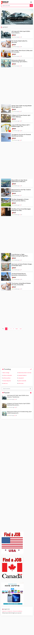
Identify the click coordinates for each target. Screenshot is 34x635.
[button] (3, 17)
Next (17, 328)
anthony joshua (6, 378)
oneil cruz (5, 383)
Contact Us (9, 611)
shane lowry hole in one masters (25, 372)
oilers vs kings (6, 372)
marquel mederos (22, 375)
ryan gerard (21, 378)
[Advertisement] (17, 86)
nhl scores (21, 383)
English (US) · (6, 609)
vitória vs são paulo (7, 375)
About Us (4, 611)
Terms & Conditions (17, 611)
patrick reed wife (22, 380)
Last (21, 328)
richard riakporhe (7, 380)
